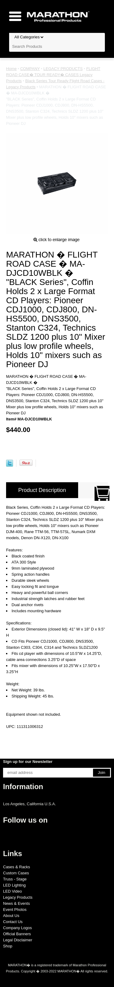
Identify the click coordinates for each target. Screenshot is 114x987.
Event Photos (14, 909)
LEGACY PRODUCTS (63, 68)
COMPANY (30, 68)
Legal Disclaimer (17, 940)
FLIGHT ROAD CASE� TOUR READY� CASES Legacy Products (53, 74)
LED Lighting (14, 885)
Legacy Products (18, 897)
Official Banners (17, 934)
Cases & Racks (16, 867)
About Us (11, 915)
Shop (7, 946)
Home (11, 68)
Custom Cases (16, 873)
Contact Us (12, 921)
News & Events (16, 903)
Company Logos (17, 928)
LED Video (12, 891)
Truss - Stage (15, 879)
